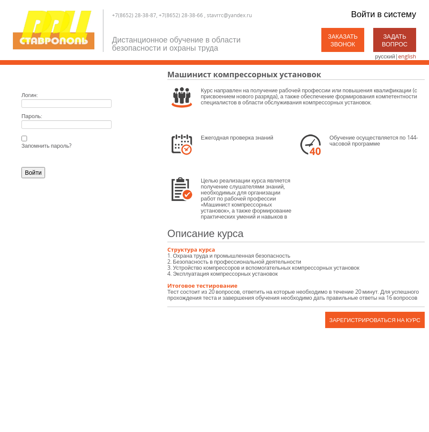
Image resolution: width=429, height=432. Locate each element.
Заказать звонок (343, 40)
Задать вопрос (395, 40)
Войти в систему (383, 14)
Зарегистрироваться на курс (374, 320)
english (407, 56)
